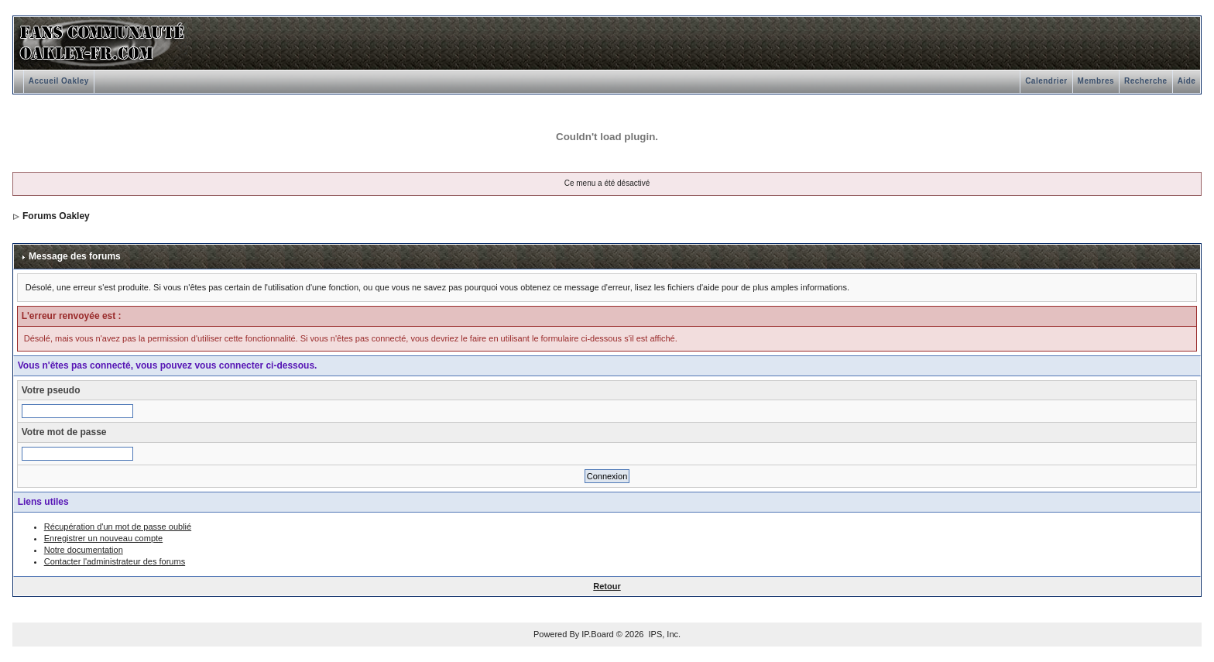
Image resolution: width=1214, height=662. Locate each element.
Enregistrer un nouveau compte (103, 538)
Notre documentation (83, 549)
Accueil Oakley (59, 81)
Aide (1187, 81)
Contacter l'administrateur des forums (114, 561)
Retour (606, 586)
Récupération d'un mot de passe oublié (117, 526)
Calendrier (1046, 81)
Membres (1096, 81)
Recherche (1146, 81)
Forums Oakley (56, 216)
